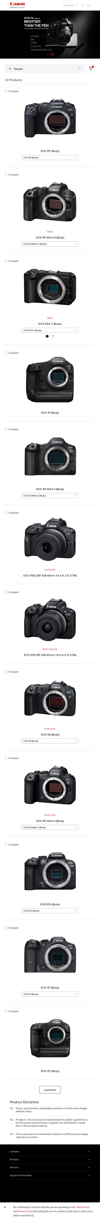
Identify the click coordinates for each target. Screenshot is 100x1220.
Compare (11, 91)
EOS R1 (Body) (50, 413)
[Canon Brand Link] (17, 5)
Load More (50, 1089)
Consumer (68, 5)
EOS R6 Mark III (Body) (50, 237)
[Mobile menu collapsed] (88, 5)
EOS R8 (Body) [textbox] (31, 741)
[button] (47, 54)
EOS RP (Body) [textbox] (31, 157)
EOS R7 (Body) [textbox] (31, 994)
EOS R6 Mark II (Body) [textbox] (35, 827)
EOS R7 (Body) (50, 988)
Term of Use (82, 1206)
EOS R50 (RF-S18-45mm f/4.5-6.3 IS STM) (50, 655)
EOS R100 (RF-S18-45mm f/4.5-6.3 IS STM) (50, 575)
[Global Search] (82, 5)
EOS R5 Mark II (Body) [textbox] (35, 495)
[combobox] (50, 157)
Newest (18, 68)
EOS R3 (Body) (50, 1071)
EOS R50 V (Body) (50, 324)
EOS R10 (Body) (50, 904)
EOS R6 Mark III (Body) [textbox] (35, 243)
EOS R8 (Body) (50, 735)
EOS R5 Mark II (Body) (50, 489)
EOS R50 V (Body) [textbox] (33, 330)
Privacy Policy (26, 1211)
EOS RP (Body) (50, 151)
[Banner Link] (50, 35)
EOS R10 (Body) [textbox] (31, 910)
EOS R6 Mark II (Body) (50, 821)
